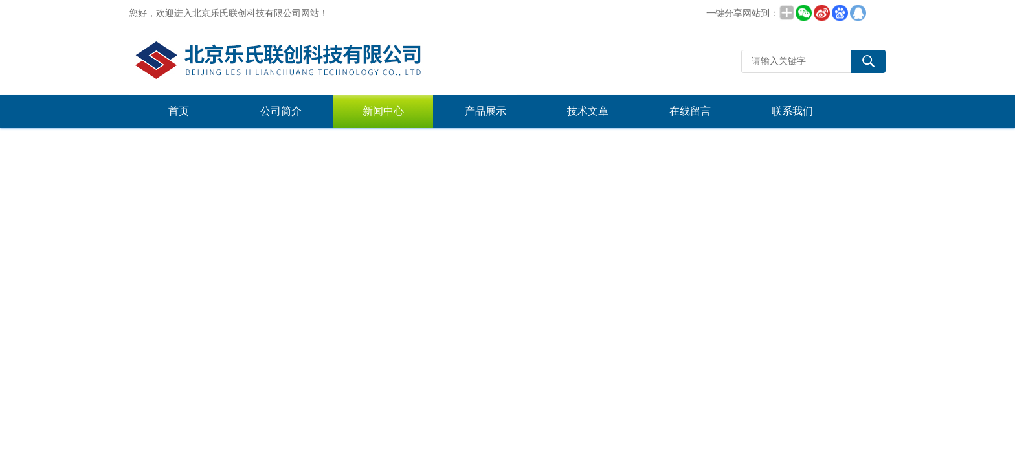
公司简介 (281, 110)
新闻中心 (383, 110)
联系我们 (792, 110)
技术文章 (587, 110)
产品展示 (485, 110)
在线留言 (690, 110)
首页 (178, 110)
